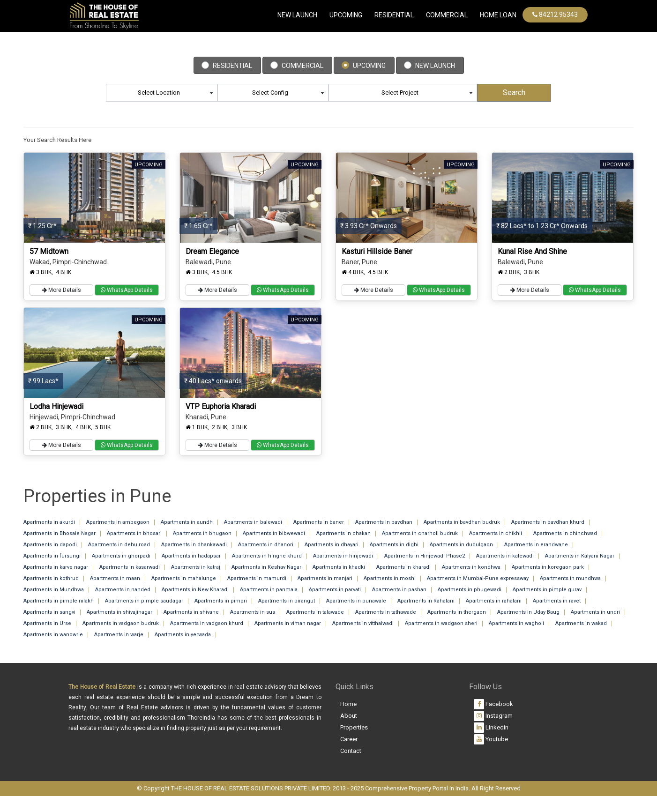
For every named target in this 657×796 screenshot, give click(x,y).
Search (514, 92)
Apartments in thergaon (456, 612)
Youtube (491, 739)
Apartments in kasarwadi (129, 567)
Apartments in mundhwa (570, 578)
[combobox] (161, 93)
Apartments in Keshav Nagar (266, 567)
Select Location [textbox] (159, 92)
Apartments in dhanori (265, 545)
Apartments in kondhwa (471, 567)
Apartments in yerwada (183, 635)
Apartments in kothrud (51, 578)
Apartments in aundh (187, 522)
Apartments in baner (318, 522)
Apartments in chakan (343, 533)
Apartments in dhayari (331, 545)
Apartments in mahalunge (183, 578)
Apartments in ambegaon (117, 522)
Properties (354, 727)
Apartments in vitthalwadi (363, 623)
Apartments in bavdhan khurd (547, 522)
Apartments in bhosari (134, 533)
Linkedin (491, 727)
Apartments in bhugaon (202, 533)
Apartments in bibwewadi (274, 533)
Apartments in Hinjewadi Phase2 (424, 556)
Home (348, 703)
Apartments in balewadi (253, 522)
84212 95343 (555, 14)
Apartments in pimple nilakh (58, 601)
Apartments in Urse (47, 623)
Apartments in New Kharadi (195, 590)
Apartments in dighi (394, 545)
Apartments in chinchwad (565, 533)
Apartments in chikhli (495, 533)
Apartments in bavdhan (383, 522)
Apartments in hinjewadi (343, 556)
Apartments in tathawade (385, 612)
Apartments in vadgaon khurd (206, 623)
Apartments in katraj (195, 567)
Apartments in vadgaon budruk (120, 623)
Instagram (493, 716)
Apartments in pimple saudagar (144, 601)
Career (349, 739)
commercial (447, 15)
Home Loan (498, 15)
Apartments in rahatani (494, 601)
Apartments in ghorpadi (121, 556)
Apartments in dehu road (119, 545)
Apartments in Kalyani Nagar (579, 556)
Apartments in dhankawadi (194, 545)
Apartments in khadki (339, 567)
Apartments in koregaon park (548, 567)
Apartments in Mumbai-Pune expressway (478, 578)
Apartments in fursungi (52, 556)
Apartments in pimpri (220, 601)
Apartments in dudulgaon (461, 545)
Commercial (302, 65)
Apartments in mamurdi (256, 578)
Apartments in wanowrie (53, 635)
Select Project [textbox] (399, 92)
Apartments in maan (115, 578)
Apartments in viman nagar (287, 623)
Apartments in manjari (325, 578)
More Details (61, 290)
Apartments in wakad (581, 623)
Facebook (493, 704)
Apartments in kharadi (403, 567)
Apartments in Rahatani (426, 601)
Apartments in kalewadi (505, 556)
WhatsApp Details (127, 290)
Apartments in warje (118, 635)
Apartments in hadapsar (191, 556)
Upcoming (345, 15)
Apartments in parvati (335, 590)
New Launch (297, 15)
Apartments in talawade (315, 612)
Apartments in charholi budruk (420, 533)
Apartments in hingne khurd (267, 556)
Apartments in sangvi (49, 612)
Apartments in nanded (122, 590)
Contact (350, 750)
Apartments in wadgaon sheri (441, 623)
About (348, 715)
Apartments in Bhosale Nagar (59, 533)
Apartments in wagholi (516, 623)
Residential (394, 15)
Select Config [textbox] (270, 92)
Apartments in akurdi (49, 522)
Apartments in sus (252, 612)
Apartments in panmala (269, 590)
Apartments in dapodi (50, 545)
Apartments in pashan (399, 590)
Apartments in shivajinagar (119, 612)
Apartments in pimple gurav (547, 590)
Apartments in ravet (557, 601)
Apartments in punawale (356, 601)
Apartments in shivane (191, 612)
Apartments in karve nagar (55, 567)
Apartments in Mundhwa (53, 590)
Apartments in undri (595, 612)
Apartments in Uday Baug (528, 612)
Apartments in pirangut (286, 601)
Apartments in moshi (390, 578)
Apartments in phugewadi (469, 590)
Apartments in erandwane (536, 545)
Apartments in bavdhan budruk (462, 522)
